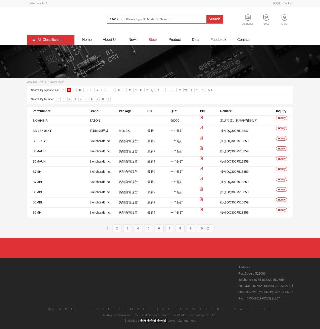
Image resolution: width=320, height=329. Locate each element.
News (133, 40)
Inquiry (282, 123)
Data (196, 40)
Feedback (218, 40)
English (288, 3)
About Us (110, 40)
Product (175, 40)
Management (186, 320)
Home (87, 40)
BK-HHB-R (40, 126)
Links (171, 320)
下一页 (202, 234)
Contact (243, 40)
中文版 (277, 3)
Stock (114, 19)
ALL (210, 90)
